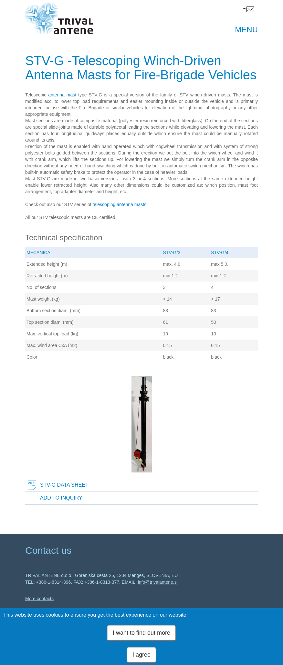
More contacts (39, 598)
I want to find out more (141, 635)
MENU (246, 29)
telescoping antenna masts (120, 204)
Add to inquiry (61, 498)
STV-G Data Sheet (64, 485)
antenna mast (62, 94)
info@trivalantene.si (158, 582)
